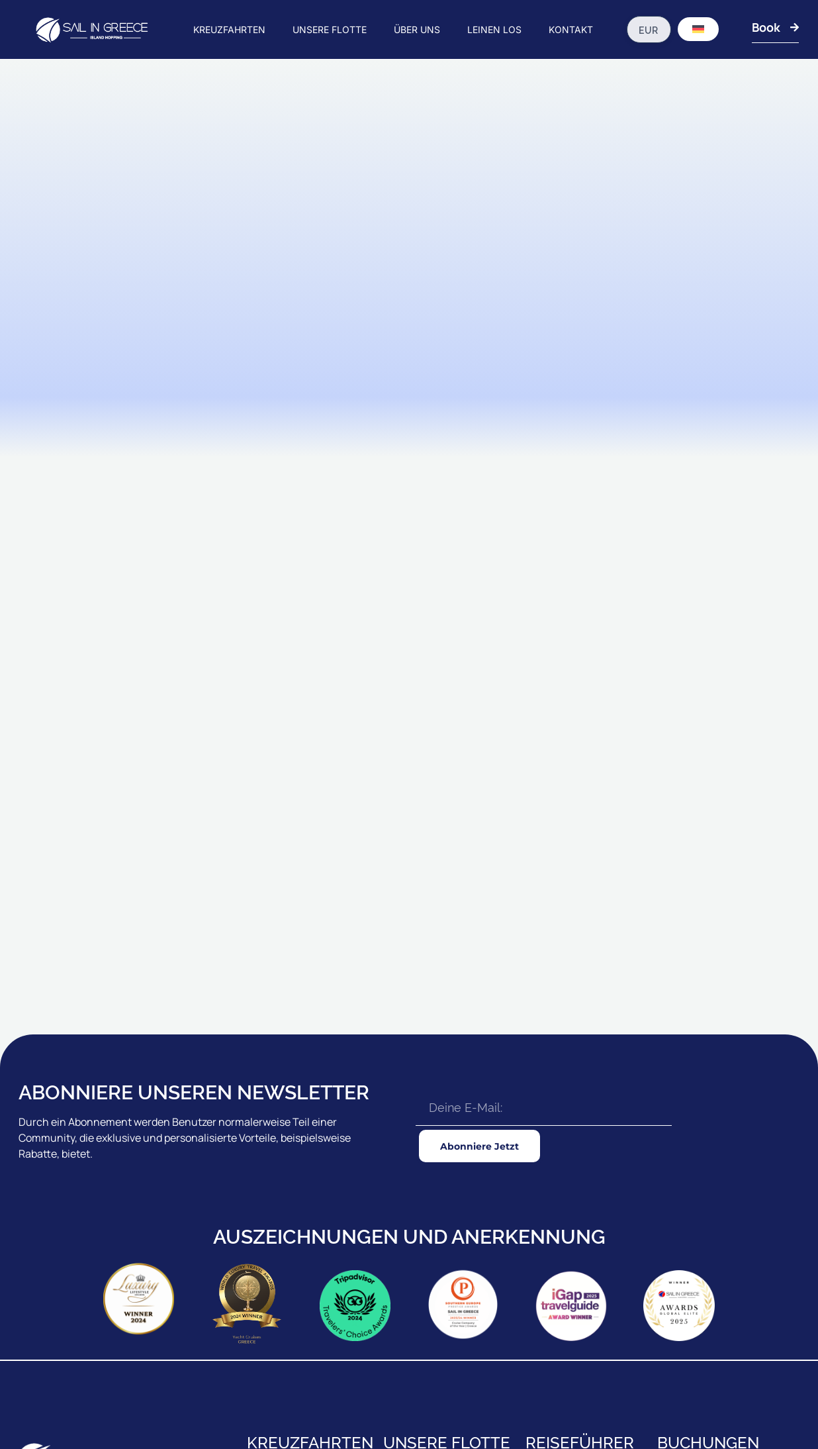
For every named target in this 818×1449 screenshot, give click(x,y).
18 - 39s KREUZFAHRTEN (297, 1252)
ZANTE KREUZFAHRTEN (296, 1281)
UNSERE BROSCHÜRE (702, 1223)
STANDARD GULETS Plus (433, 1223)
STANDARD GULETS (424, 1194)
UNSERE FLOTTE (330, 29)
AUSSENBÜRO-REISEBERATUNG (723, 1281)
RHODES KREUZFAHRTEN (299, 1223)
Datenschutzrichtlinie (763, 1405)
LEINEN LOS (494, 29)
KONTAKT (571, 29)
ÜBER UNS (417, 29)
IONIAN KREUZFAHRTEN (296, 1194)
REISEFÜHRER (554, 1223)
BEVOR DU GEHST (562, 1194)
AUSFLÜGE (548, 1297)
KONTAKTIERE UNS (696, 1252)
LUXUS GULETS (415, 1281)
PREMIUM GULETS (420, 1252)
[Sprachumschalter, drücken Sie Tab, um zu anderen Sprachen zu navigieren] (698, 29)
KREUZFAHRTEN (229, 29)
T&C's (706, 1405)
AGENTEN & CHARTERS (705, 1194)
